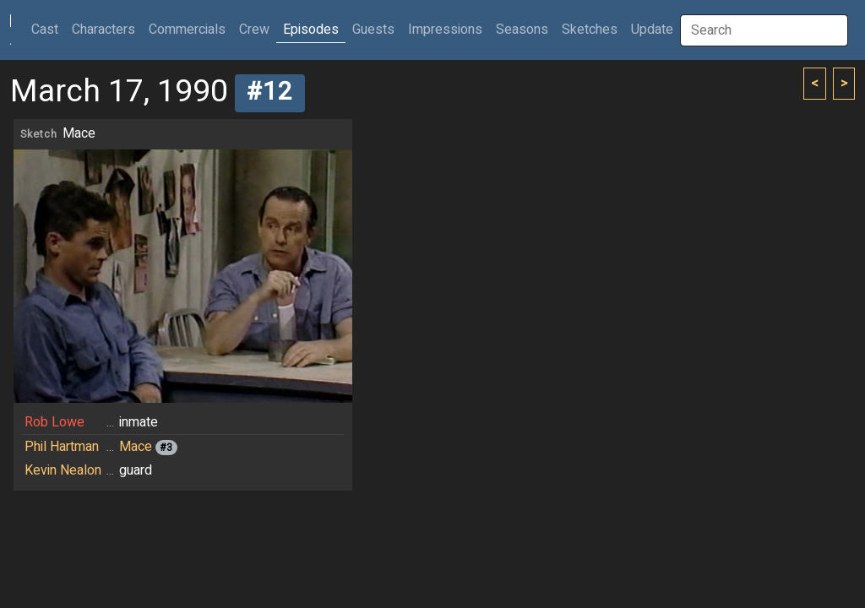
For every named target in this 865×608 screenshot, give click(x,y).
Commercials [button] (187, 29)
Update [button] (652, 29)
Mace (135, 447)
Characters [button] (103, 29)
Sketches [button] (589, 29)
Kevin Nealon (62, 470)
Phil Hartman (61, 447)
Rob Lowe (54, 422)
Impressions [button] (445, 29)
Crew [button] (254, 29)
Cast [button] (48, 29)
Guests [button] (373, 29)
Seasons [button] (522, 29)
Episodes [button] (311, 29)
